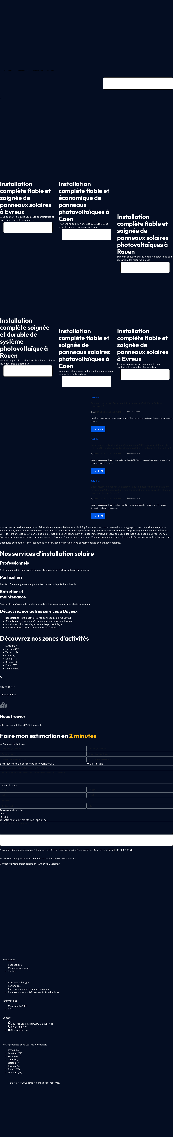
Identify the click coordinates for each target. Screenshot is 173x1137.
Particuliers (7, 71)
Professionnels (22, 71)
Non (100, 766)
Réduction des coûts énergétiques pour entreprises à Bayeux (38, 623)
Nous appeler (7, 689)
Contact (50, 71)
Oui (92, 766)
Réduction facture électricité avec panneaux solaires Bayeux (38, 620)
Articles (95, 399)
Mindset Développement (109, 413)
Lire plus (99, 431)
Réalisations (38, 71)
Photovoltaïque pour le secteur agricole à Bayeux (32, 630)
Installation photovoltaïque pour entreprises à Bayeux (34, 627)
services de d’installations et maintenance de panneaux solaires (84, 545)
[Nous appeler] (1, 680)
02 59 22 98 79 (124, 853)
